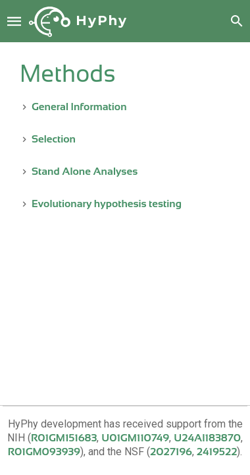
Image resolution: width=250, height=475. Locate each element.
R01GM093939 (44, 451)
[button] (14, 20)
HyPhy (102, 20)
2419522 (217, 451)
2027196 (171, 451)
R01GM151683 (64, 437)
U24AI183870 (207, 437)
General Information (79, 106)
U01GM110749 (135, 437)
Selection (54, 138)
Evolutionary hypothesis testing (107, 203)
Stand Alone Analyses (85, 171)
